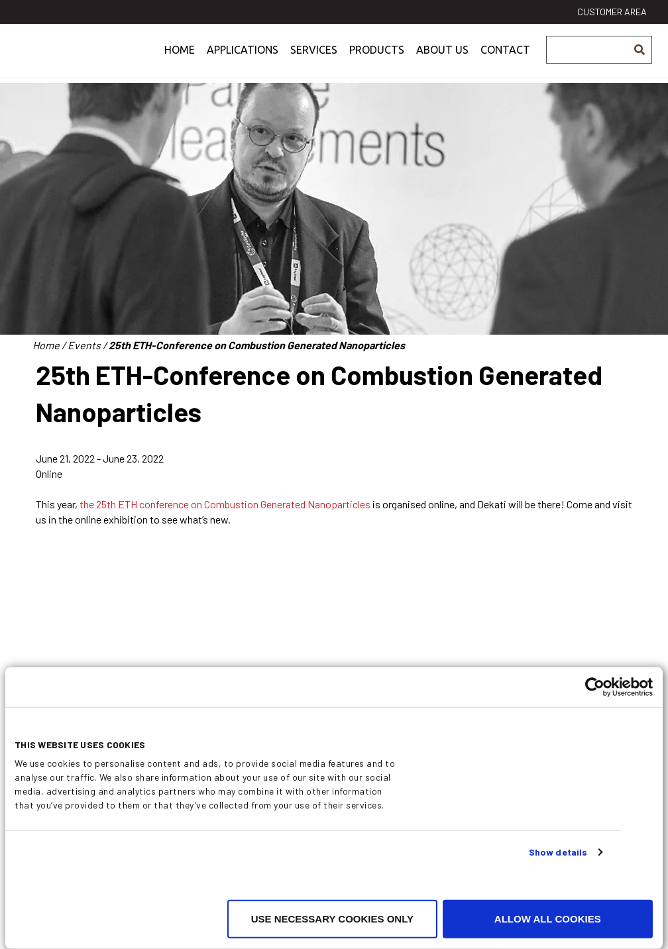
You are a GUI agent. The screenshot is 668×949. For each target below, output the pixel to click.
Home (179, 58)
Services (313, 58)
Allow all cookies (547, 918)
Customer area (612, 11)
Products (376, 58)
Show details (558, 852)
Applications (242, 58)
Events (84, 345)
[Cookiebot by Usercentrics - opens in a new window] (595, 687)
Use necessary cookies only (332, 918)
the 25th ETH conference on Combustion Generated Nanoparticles (224, 504)
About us (442, 58)
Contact (505, 58)
